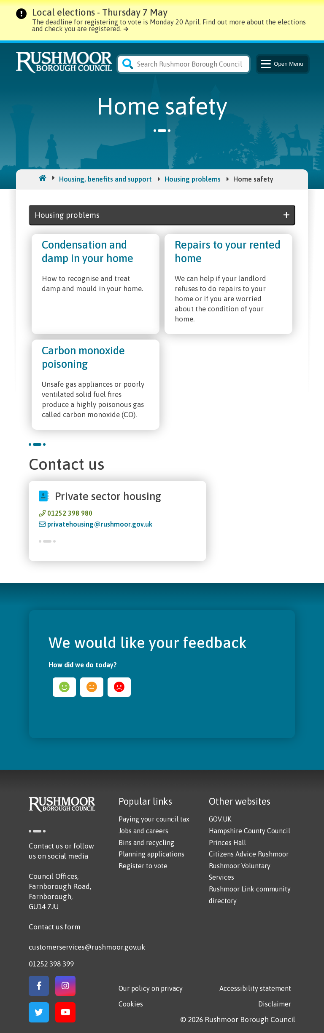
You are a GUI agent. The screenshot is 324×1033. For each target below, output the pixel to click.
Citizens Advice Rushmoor (249, 854)
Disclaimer (274, 1004)
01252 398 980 (69, 513)
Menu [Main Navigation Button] (281, 64)
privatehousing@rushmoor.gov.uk (99, 524)
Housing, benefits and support (105, 179)
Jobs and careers (143, 831)
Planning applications (151, 854)
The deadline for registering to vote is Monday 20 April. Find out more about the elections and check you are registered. (169, 25)
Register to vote (143, 866)
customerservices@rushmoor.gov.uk (87, 947)
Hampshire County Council (249, 831)
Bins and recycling (146, 842)
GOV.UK (220, 819)
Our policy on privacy (151, 988)
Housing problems (193, 179)
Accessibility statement (255, 988)
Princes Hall (227, 842)
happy (64, 687)
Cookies (131, 1004)
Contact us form (55, 927)
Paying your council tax (154, 819)
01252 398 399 (51, 964)
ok (91, 687)
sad (119, 687)
